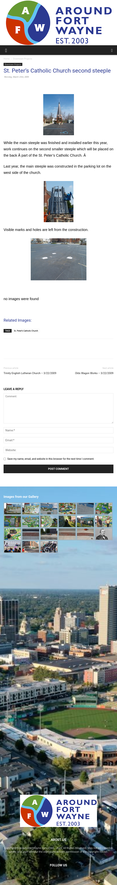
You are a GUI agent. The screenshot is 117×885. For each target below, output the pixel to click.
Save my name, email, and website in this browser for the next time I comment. (50, 458)
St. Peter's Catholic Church (26, 330)
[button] (6, 50)
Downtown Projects (22, 58)
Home (7, 58)
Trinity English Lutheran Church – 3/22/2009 (30, 373)
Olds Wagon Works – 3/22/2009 (94, 373)
